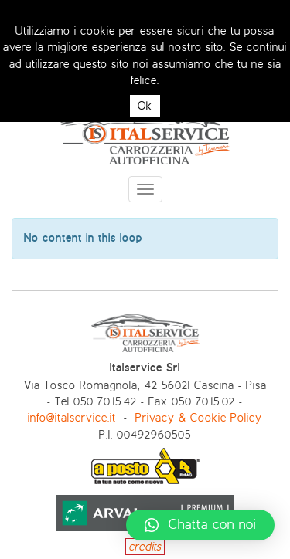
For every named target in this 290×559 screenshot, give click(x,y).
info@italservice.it (72, 418)
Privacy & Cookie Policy (198, 418)
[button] (200, 525)
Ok (145, 106)
